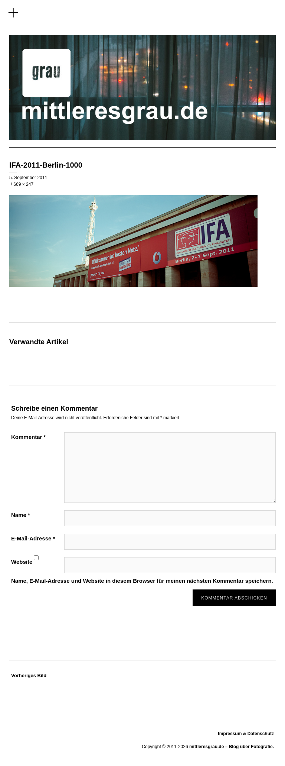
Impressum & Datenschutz (246, 733)
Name (20, 515)
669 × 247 (23, 184)
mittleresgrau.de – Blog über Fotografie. (231, 746)
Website (21, 562)
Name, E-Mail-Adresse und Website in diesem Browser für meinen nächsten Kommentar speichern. (142, 581)
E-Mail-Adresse (33, 538)
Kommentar (28, 437)
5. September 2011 (28, 177)
